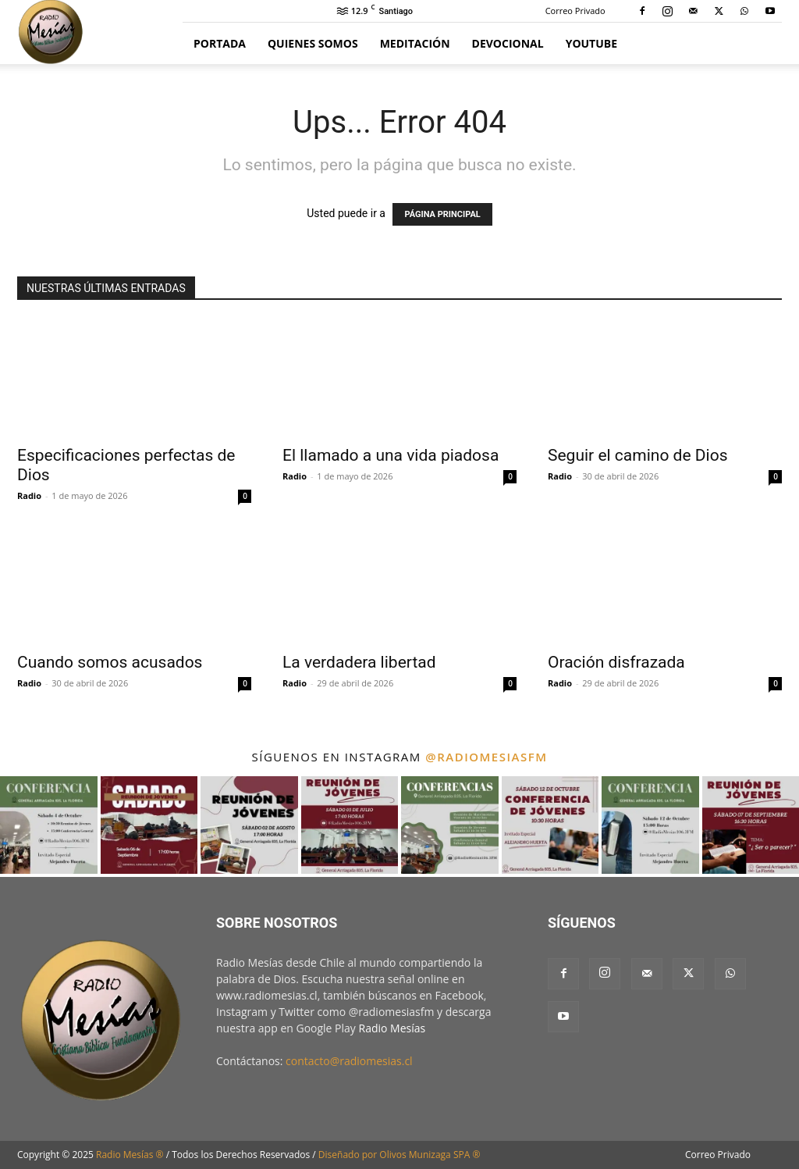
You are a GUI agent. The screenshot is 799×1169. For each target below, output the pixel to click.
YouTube (591, 43)
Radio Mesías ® (130, 1154)
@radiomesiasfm (486, 756)
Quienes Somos (313, 43)
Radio (29, 495)
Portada (220, 43)
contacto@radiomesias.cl (349, 1060)
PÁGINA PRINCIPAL (442, 214)
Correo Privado (575, 10)
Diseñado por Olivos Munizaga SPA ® (399, 1154)
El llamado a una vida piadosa (390, 455)
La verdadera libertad (359, 662)
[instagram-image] (49, 825)
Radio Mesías (392, 1028)
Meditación (415, 43)
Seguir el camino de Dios (637, 455)
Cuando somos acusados (109, 662)
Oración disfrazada (616, 662)
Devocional (508, 43)
